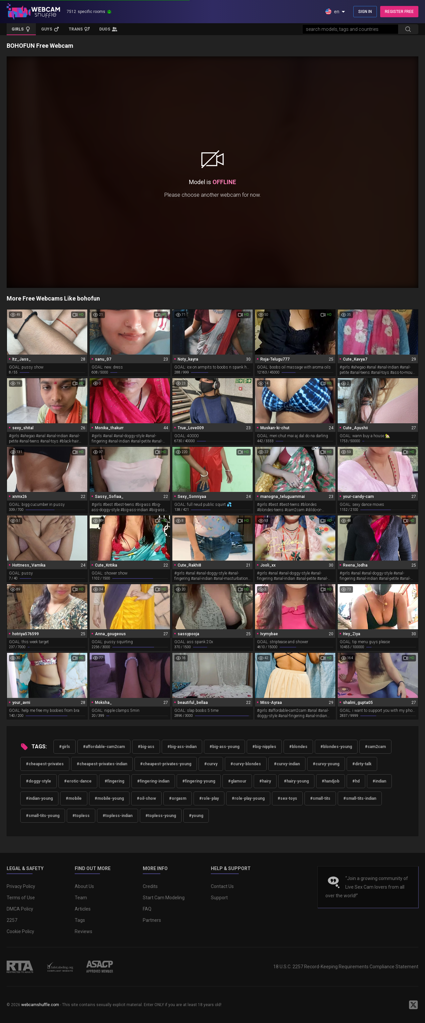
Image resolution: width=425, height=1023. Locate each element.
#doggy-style (38, 781)
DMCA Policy (20, 909)
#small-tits (320, 798)
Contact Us (222, 886)
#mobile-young (109, 798)
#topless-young (160, 815)
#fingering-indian (153, 781)
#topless (81, 815)
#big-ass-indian (182, 746)
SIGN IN (365, 11)
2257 (12, 920)
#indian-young (39, 798)
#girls (64, 746)
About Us (84, 886)
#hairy (265, 781)
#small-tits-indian (359, 798)
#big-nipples (264, 746)
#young (196, 815)
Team (81, 897)
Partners (152, 920)
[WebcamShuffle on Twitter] (413, 1005)
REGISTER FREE (399, 11)
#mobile (74, 798)
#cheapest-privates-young (165, 764)
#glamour (237, 781)
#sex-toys (287, 798)
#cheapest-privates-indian (102, 764)
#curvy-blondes (245, 764)
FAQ (147, 909)
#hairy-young (296, 781)
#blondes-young (336, 746)
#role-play (209, 798)
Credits (150, 886)
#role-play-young (248, 798)
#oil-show (146, 798)
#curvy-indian (287, 764)
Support (219, 897)
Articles (83, 909)
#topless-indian (117, 815)
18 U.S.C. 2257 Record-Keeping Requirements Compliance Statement (345, 966)
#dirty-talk (362, 764)
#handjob (330, 781)
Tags (80, 920)
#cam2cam (375, 746)
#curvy (210, 764)
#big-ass (146, 746)
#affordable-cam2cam (104, 746)
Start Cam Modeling (164, 897)
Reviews (83, 931)
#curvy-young (326, 764)
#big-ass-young (224, 746)
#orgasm (177, 798)
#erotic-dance (78, 781)
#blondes (298, 746)
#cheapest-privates (45, 764)
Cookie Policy (20, 931)
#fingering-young (198, 781)
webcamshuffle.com (40, 1004)
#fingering (114, 781)
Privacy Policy (21, 886)
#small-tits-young (42, 815)
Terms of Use (21, 897)
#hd (356, 781)
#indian (379, 781)
